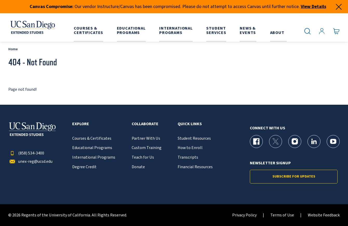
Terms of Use (282, 215)
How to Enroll (190, 148)
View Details (313, 6)
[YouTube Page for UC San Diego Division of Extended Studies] (333, 141)
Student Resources (194, 138)
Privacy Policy (244, 215)
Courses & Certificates (91, 138)
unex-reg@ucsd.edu (30, 161)
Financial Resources (195, 167)
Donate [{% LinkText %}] (138, 167)
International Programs (93, 157)
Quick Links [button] (190, 124)
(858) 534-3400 (26, 153)
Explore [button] (80, 124)
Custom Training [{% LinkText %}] (147, 148)
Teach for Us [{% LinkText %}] (143, 157)
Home (13, 49)
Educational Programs (92, 148)
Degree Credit (84, 167)
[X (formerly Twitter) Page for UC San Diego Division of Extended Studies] (275, 141)
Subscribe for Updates (293, 176)
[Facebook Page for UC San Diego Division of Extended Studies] (256, 141)
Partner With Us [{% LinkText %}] (146, 138)
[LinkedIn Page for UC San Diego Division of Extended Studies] (313, 141)
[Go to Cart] (336, 31)
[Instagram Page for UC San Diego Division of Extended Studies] (294, 141)
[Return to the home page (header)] (32, 27)
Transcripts (188, 157)
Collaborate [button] (145, 124)
